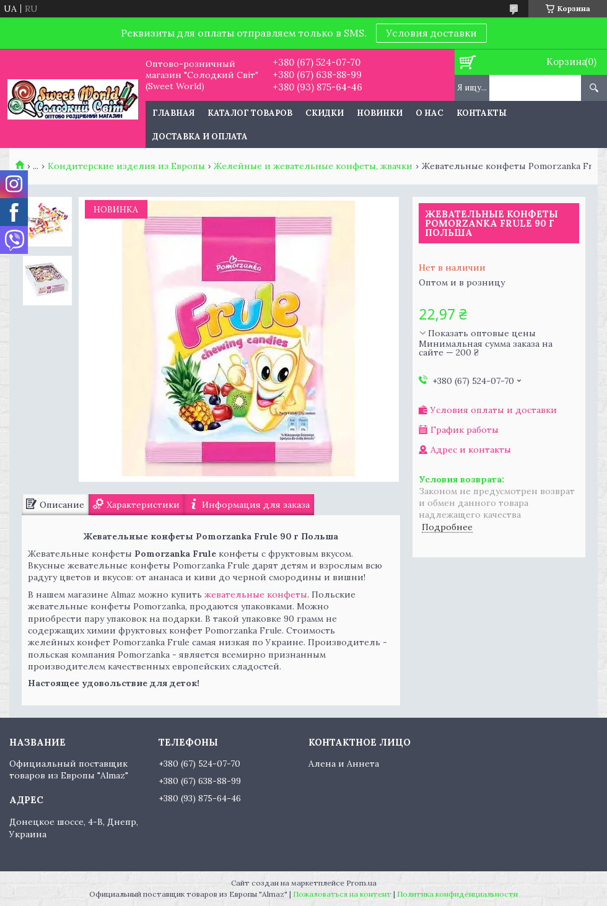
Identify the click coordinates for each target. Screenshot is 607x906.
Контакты (481, 113)
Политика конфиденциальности (457, 894)
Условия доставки (431, 33)
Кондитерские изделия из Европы (126, 166)
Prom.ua (361, 882)
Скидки (324, 113)
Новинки (380, 113)
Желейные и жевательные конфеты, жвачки (313, 166)
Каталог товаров (249, 113)
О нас (429, 113)
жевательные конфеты (255, 594)
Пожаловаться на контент (342, 894)
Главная (173, 113)
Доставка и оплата (200, 136)
